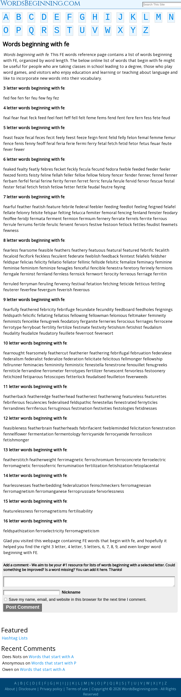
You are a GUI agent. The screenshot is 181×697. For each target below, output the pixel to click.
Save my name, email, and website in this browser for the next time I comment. (77, 599)
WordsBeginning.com (140, 688)
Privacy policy (51, 688)
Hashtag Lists (15, 638)
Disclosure (27, 688)
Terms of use (77, 688)
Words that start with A (51, 656)
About (10, 688)
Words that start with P (53, 663)
